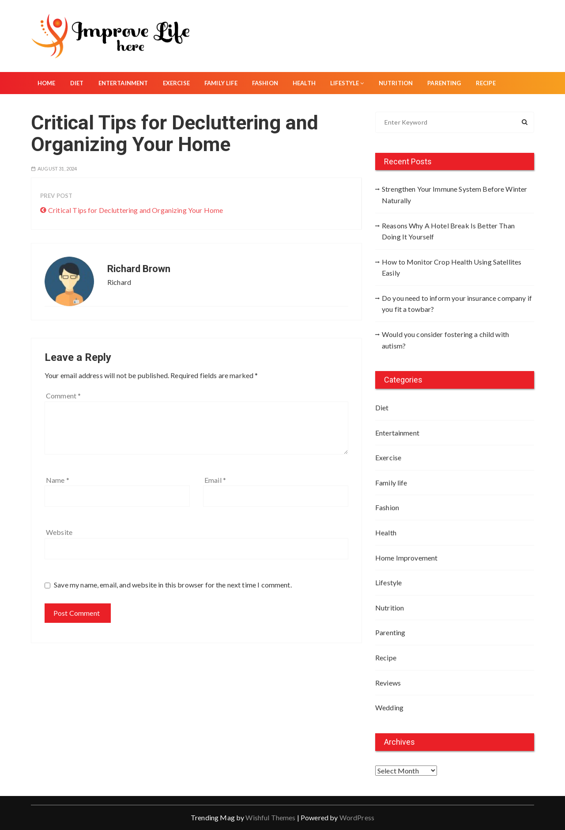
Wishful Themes (270, 817)
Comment (63, 395)
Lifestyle (347, 83)
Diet (77, 83)
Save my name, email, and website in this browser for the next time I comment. (173, 584)
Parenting (444, 83)
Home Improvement (406, 557)
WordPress (356, 817)
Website (59, 532)
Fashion (265, 83)
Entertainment (123, 83)
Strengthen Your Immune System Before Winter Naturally (454, 195)
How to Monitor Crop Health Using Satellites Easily (451, 267)
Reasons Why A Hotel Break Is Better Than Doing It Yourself (448, 231)
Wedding (389, 707)
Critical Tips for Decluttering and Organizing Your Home (135, 210)
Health (304, 83)
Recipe (486, 83)
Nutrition (396, 83)
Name (57, 480)
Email (215, 480)
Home (47, 83)
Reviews (388, 682)
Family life (220, 83)
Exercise (176, 83)
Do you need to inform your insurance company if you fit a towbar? (457, 304)
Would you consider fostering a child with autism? (445, 340)
